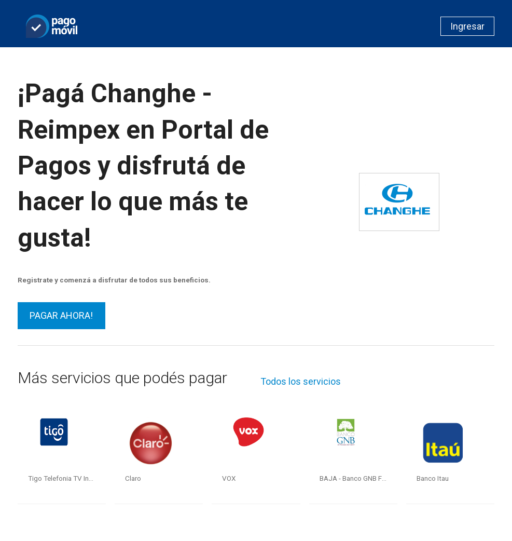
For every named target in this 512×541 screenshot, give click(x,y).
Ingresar (467, 26)
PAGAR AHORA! (61, 315)
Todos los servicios (300, 381)
